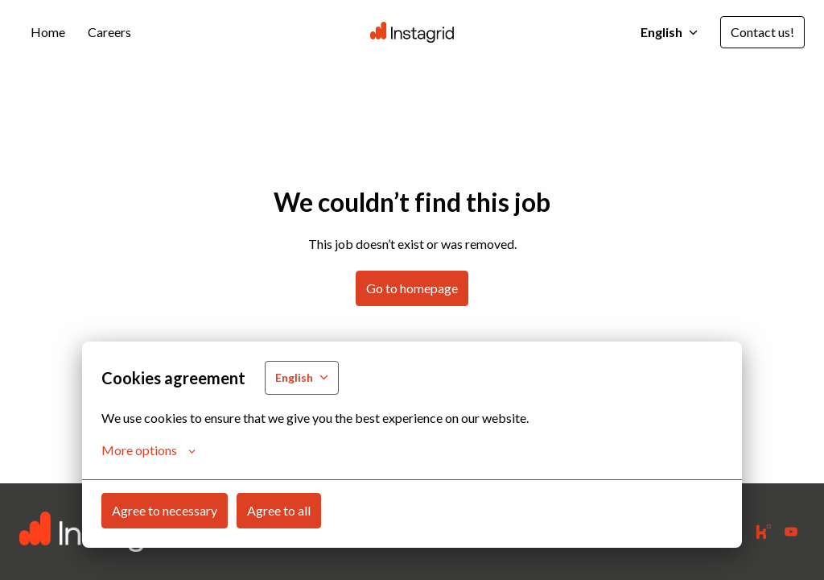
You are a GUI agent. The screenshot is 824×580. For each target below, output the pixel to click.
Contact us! (762, 31)
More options (148, 450)
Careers (109, 31)
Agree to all (279, 510)
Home (48, 31)
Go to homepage (412, 288)
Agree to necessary (164, 510)
